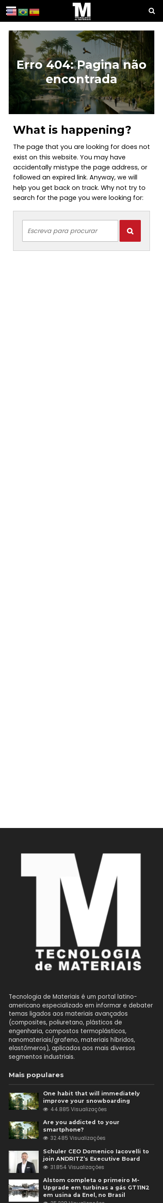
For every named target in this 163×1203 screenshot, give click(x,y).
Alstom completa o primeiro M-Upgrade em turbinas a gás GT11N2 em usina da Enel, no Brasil (96, 1187)
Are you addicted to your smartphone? (81, 1126)
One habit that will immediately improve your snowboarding (91, 1097)
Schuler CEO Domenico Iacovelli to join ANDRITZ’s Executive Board (96, 1155)
